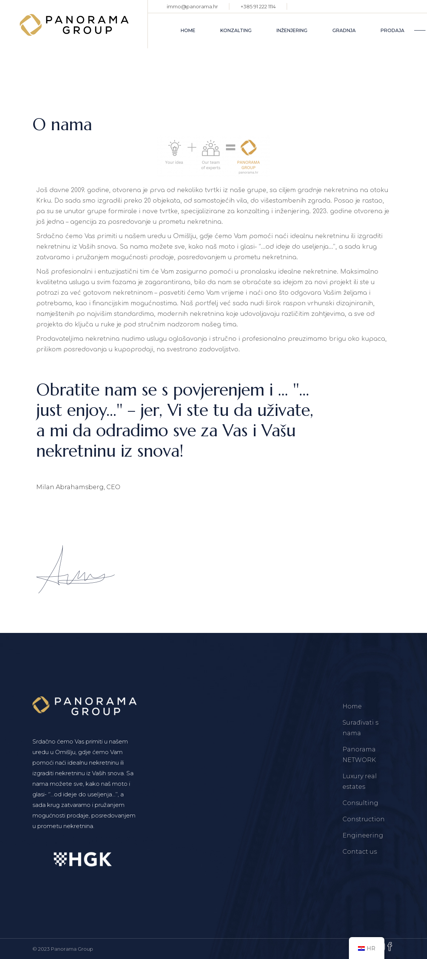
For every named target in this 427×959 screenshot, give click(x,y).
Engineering (363, 835)
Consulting (360, 803)
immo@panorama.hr (192, 6)
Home (352, 706)
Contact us (360, 851)
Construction (364, 819)
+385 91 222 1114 (258, 6)
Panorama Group (72, 949)
